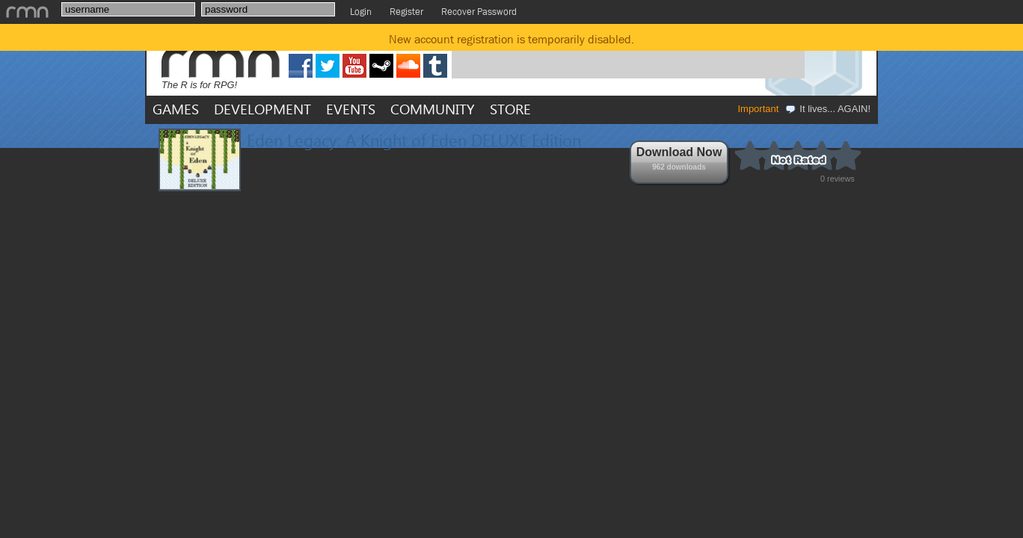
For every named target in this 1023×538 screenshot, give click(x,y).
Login (361, 11)
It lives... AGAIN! (827, 108)
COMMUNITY (432, 108)
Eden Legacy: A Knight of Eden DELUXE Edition (414, 140)
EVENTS (350, 108)
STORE (510, 108)
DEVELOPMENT (262, 108)
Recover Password (479, 11)
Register (406, 11)
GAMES (176, 108)
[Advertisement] (628, 54)
